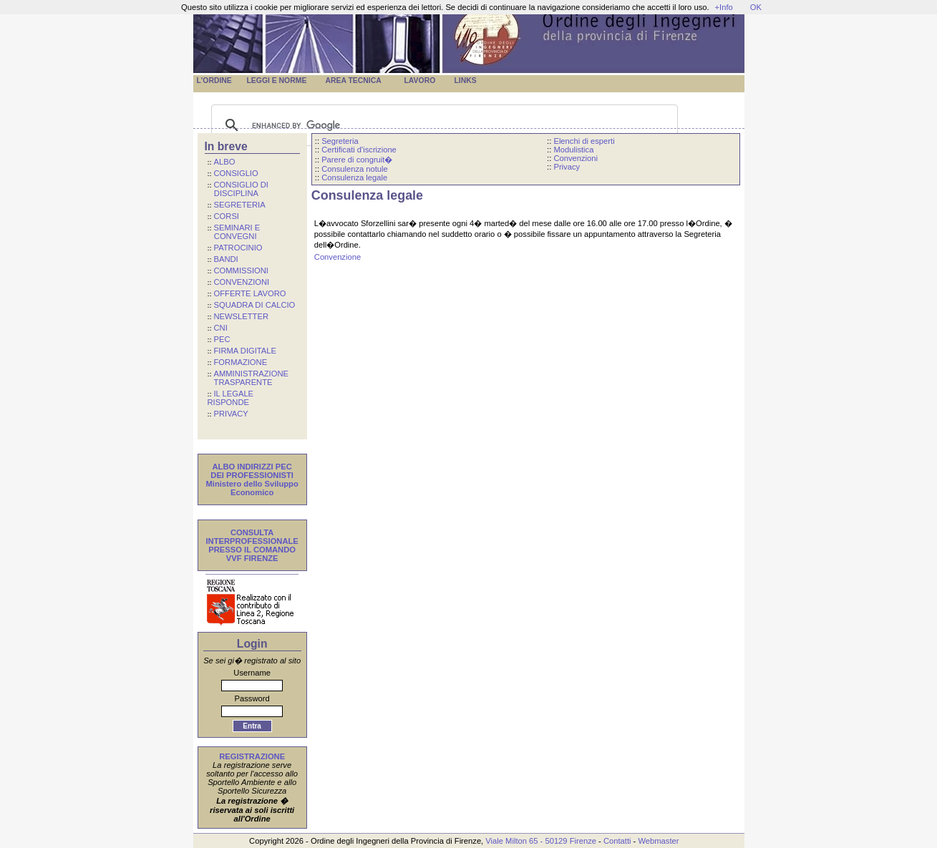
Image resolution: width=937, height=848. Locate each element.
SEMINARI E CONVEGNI (234, 231)
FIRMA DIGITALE (245, 350)
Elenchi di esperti (583, 141)
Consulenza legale (354, 177)
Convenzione (337, 257)
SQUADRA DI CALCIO (255, 305)
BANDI (226, 259)
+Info (724, 7)
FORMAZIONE (241, 362)
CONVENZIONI (242, 282)
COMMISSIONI (241, 270)
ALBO (225, 161)
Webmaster (658, 841)
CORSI (226, 216)
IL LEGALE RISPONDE (231, 397)
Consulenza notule (354, 169)
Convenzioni (575, 158)
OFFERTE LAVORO (250, 293)
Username (252, 672)
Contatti (617, 841)
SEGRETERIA (240, 204)
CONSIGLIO (236, 173)
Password (252, 698)
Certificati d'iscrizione (359, 149)
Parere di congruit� (356, 159)
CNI (221, 327)
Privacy (566, 166)
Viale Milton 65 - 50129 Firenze (540, 841)
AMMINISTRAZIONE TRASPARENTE (248, 377)
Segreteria (340, 141)
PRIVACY (231, 413)
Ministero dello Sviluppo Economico (252, 488)
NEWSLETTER (241, 316)
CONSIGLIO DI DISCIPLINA (238, 189)
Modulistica (573, 149)
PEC (222, 339)
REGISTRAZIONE (252, 756)
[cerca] (442, 125)
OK (756, 7)
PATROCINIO (238, 247)
